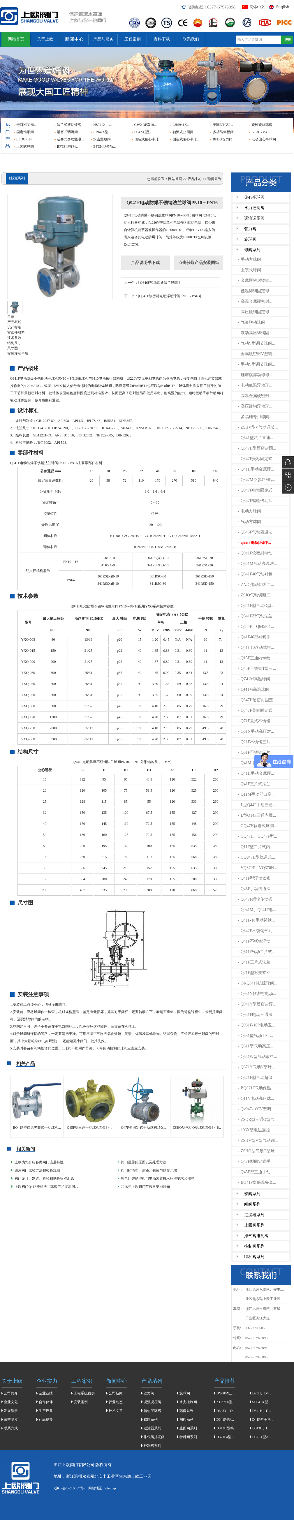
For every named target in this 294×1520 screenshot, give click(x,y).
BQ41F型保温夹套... (257, 1182)
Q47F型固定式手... (255, 1161)
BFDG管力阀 (223, 139)
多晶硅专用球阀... (255, 417)
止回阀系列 (254, 1225)
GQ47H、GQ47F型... (257, 836)
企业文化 (11, 1402)
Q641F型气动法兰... (256, 616)
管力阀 (250, 229)
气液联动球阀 (251, 322)
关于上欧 (45, 39)
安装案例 (81, 1402)
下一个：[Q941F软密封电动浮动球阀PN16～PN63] (162, 296)
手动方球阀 (249, 259)
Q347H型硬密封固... (257, 448)
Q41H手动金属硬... (256, 469)
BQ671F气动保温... (256, 1088)
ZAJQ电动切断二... (256, 584)
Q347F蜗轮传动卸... (256, 501)
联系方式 (11, 1428)
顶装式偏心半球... (147, 139)
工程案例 (132, 39)
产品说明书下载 (145, 262)
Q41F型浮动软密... (255, 878)
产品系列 (151, 1381)
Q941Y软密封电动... (257, 993)
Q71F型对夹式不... (255, 973)
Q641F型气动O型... (256, 605)
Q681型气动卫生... (255, 1035)
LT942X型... (102, 132)
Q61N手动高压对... (256, 731)
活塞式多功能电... (70, 139)
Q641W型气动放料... (257, 1056)
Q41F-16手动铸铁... (256, 920)
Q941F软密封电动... (256, 553)
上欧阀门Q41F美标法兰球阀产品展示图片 (46, 1187)
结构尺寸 (14, 343)
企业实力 (46, 1381)
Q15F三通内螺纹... (255, 658)
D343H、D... (261, 1428)
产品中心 (195, 179)
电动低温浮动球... (255, 385)
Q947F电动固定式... (256, 490)
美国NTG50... (223, 125)
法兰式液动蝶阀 (69, 125)
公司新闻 (116, 1393)
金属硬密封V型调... (256, 354)
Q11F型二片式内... (255, 847)
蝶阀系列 (252, 1194)
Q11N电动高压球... (256, 1098)
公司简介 (11, 1393)
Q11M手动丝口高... (256, 794)
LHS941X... (180, 125)
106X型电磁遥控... (255, 1130)
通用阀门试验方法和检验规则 (37, 1170)
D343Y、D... (225, 1411)
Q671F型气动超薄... (256, 1077)
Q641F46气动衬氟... (256, 574)
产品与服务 (103, 39)
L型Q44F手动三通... (257, 805)
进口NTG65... (26, 125)
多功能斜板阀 (223, 132)
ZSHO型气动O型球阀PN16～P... (197, 1128)
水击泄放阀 (102, 139)
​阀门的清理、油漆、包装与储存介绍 (149, 1170)
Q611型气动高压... (255, 1046)
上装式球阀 (25, 147)
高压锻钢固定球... (255, 312)
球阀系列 (252, 250)
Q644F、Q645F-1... (256, 626)
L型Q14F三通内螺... (257, 815)
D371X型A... (261, 1437)
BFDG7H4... (25, 139)
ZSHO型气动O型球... (258, 1151)
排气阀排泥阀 (256, 1236)
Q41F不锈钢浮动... (255, 941)
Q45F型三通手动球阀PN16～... (90, 1128)
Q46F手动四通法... (255, 889)
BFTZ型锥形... (67, 147)
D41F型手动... (262, 1419)
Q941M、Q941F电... (257, 910)
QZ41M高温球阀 (254, 679)
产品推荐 (224, 1381)
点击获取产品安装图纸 (198, 262)
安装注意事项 (17, 353)
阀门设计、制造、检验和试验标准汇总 (44, 1178)
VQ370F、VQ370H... (257, 868)
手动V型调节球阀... (256, 364)
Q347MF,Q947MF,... (256, 480)
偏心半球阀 (254, 197)
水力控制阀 (254, 208)
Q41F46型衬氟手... (255, 637)
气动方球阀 (249, 521)
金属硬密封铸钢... (255, 280)
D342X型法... (144, 132)
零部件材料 (16, 332)
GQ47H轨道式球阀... (257, 826)
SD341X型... (261, 1402)
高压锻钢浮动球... (255, 406)
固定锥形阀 (25, 132)
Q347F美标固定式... (256, 459)
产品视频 (46, 1419)
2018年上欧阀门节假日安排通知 (145, 1187)
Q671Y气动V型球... (256, 1067)
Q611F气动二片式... (256, 952)
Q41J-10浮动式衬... (256, 647)
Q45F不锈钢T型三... (257, 668)
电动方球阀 (249, 511)
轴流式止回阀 (182, 132)
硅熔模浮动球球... (255, 375)
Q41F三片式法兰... (255, 784)
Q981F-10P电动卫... (256, 1025)
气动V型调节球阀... (256, 343)
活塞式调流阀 (67, 132)
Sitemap (110, 1488)
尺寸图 (12, 348)
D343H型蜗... (226, 1428)
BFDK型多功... (104, 147)
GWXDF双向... (145, 125)
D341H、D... (261, 1411)
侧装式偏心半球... (186, 139)
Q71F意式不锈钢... (255, 721)
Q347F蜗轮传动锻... (256, 899)
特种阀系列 (254, 1257)
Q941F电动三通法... (256, 1014)
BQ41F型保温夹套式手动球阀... (37, 1128)
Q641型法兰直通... (255, 438)
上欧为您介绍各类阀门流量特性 (39, 1162)
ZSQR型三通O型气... (257, 1119)
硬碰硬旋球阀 (261, 125)
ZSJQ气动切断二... (255, 595)
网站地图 (95, 1488)
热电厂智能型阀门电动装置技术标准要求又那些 (157, 1178)
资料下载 (162, 39)
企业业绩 (46, 1393)
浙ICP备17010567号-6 (70, 1488)
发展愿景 (11, 1411)
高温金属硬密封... (255, 301)
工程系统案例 (84, 1393)
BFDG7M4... (260, 132)
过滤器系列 (254, 1215)
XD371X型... (225, 1402)
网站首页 (16, 39)
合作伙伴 (46, 1402)
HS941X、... (102, 125)
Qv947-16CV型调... (256, 1109)
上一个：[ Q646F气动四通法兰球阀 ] (152, 283)
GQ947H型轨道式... (256, 857)
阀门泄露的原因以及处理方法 (143, 1162)
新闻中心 (74, 39)
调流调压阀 (254, 218)
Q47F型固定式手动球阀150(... (143, 1128)
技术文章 (116, 1411)
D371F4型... (225, 1437)
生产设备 (46, 1411)
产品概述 (14, 322)
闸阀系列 (252, 1204)
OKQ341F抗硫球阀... (257, 983)
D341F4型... (225, 1419)
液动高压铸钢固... (255, 333)
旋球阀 (250, 239)
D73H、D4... (261, 1393)
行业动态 (116, 1402)
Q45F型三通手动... (255, 1172)
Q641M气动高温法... (257, 563)
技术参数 (14, 338)
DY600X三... (225, 1393)
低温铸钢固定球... (255, 291)
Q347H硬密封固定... (257, 700)
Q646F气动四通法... (256, 532)
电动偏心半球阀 (263, 139)
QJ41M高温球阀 (253, 689)
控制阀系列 (254, 1246)
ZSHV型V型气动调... (258, 1140)
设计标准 (14, 327)
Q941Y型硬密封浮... (257, 1004)
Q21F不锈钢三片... (255, 742)
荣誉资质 (11, 1419)
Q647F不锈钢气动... (256, 931)
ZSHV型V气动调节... (258, 427)
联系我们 (191, 39)
